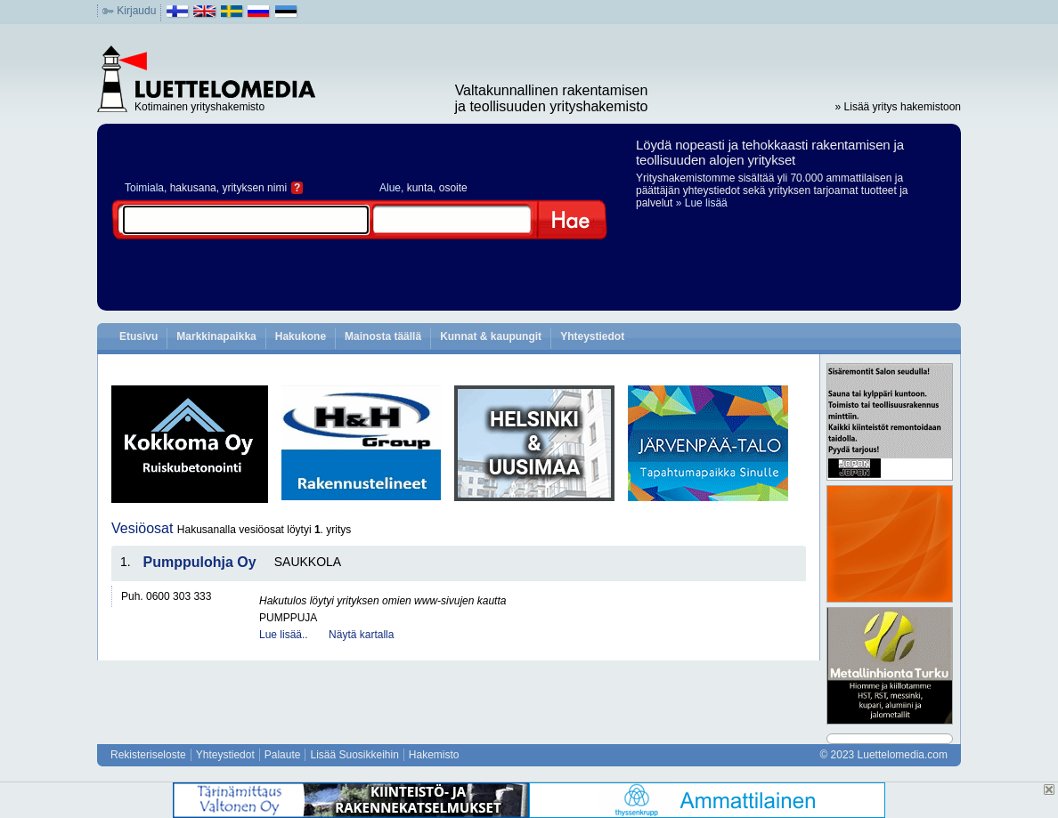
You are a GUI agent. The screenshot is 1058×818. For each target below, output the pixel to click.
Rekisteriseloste (148, 755)
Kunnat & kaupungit (490, 336)
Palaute (282, 755)
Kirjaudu (136, 10)
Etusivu (138, 336)
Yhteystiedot (592, 336)
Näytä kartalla (361, 634)
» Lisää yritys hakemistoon (898, 107)
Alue (390, 188)
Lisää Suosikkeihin (354, 755)
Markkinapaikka (216, 336)
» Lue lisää (702, 203)
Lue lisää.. (283, 634)
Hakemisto (434, 755)
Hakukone (300, 336)
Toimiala (144, 188)
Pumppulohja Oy (199, 562)
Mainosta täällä (383, 336)
